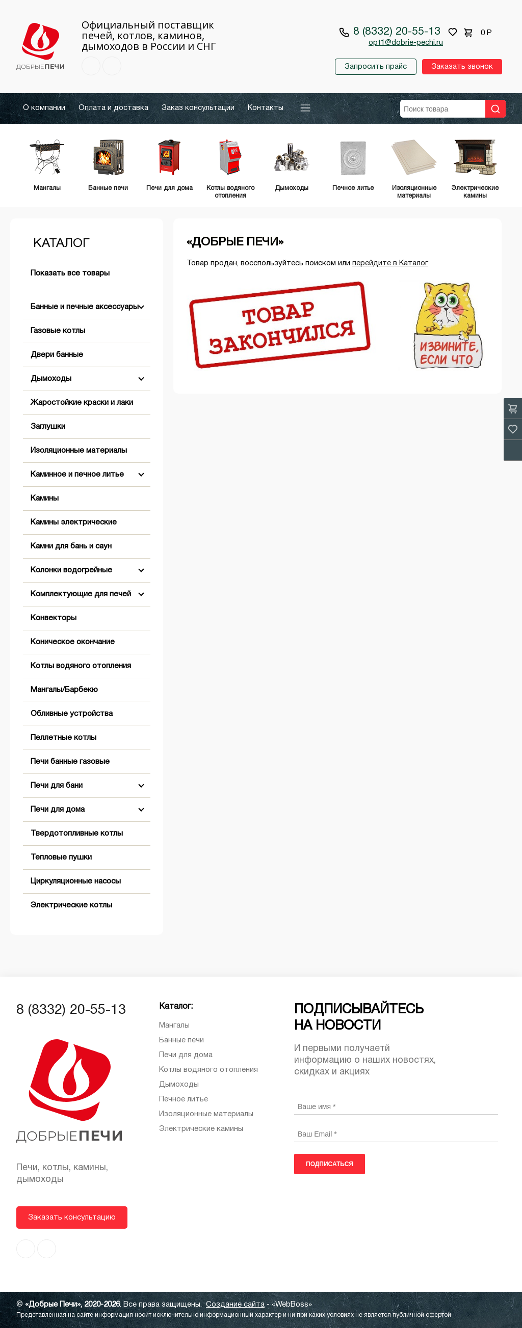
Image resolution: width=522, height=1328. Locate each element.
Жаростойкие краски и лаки (82, 402)
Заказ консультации (198, 108)
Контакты (265, 108)
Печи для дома (58, 809)
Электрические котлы (71, 905)
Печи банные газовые (70, 761)
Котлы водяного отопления (81, 666)
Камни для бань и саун (71, 546)
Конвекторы (53, 618)
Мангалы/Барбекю (64, 690)
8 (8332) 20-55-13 (396, 32)
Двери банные (57, 354)
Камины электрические (74, 522)
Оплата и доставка (113, 108)
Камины (45, 498)
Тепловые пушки (61, 857)
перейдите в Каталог (390, 263)
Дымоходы (51, 378)
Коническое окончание (73, 642)
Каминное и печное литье (77, 474)
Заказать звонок (462, 66)
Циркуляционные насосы (76, 881)
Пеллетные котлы (63, 737)
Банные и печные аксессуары (85, 307)
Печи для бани (57, 785)
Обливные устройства (72, 713)
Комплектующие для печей (81, 594)
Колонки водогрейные (71, 570)
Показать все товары (70, 273)
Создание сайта (235, 1304)
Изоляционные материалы (79, 450)
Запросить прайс (376, 66)
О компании (44, 108)
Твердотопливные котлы (77, 833)
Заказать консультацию (72, 1217)
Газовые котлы (58, 331)
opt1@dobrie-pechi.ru (406, 42)
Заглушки (48, 426)
